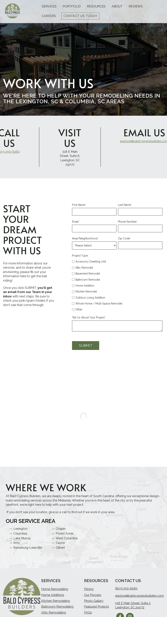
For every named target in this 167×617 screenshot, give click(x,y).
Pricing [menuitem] (88, 590)
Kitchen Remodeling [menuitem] (55, 602)
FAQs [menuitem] (88, 614)
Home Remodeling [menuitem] (54, 590)
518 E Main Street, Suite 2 (133, 605)
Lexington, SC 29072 (129, 609)
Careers (49, 16)
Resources (96, 6)
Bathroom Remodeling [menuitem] (57, 608)
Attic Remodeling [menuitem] (53, 614)
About (117, 6)
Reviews (136, 6)
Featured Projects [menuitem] (96, 608)
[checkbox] (117, 285)
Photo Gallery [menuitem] (93, 602)
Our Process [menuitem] (92, 596)
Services (49, 6)
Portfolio (72, 6)
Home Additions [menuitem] (52, 596)
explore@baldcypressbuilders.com (139, 597)
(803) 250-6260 (126, 590)
